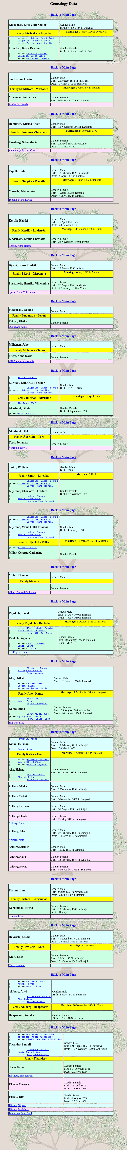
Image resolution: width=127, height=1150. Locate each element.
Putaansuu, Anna (18, 329)
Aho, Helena (25, 1027)
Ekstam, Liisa (27, 704)
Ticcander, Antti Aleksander (36, 1066)
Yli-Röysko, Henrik (19, 668)
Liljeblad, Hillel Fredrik (34, 490)
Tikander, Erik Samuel (21, 1107)
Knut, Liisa (25, 771)
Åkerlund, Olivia (18, 453)
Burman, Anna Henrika (40, 44)
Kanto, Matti (35, 717)
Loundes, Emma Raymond (41, 509)
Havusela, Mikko (28, 761)
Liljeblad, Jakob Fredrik (43, 38)
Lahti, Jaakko (36, 658)
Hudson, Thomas (36, 503)
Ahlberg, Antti (16, 848)
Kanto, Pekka (26, 720)
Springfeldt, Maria (30, 737)
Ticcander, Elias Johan (41, 1063)
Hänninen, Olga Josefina (22, 153)
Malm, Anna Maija (38, 1086)
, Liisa (32, 664)
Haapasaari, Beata (38, 61)
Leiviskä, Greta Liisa (32, 58)
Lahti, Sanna (26, 661)
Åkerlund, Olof (27, 408)
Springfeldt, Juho (38, 734)
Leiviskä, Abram (37, 55)
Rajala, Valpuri (37, 723)
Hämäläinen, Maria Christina (45, 1069)
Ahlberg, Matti (16, 865)
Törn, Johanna (27, 419)
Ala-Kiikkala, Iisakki (32, 644)
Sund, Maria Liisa (29, 1083)
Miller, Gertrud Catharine (22, 605)
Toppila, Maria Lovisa (20, 202)
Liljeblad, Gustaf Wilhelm (34, 41)
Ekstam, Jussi (36, 701)
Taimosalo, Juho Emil (20, 1145)
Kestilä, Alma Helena (20, 248)
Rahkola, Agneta (37, 690)
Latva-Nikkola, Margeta (41, 647)
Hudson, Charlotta (29, 506)
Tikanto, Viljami (17, 1137)
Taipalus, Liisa (16, 744)
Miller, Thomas (27, 559)
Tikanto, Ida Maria (19, 1141)
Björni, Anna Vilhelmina (22, 295)
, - (20, 570)
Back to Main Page (63, 14)
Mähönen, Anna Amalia (21, 364)
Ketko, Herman (17, 991)
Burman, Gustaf (27, 380)
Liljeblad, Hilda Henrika (34, 394)
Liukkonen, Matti (38, 1080)
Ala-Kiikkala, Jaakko (40, 641)
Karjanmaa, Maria (38, 707)
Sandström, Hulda (18, 107)
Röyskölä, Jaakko (38, 684)
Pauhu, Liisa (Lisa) (40, 740)
